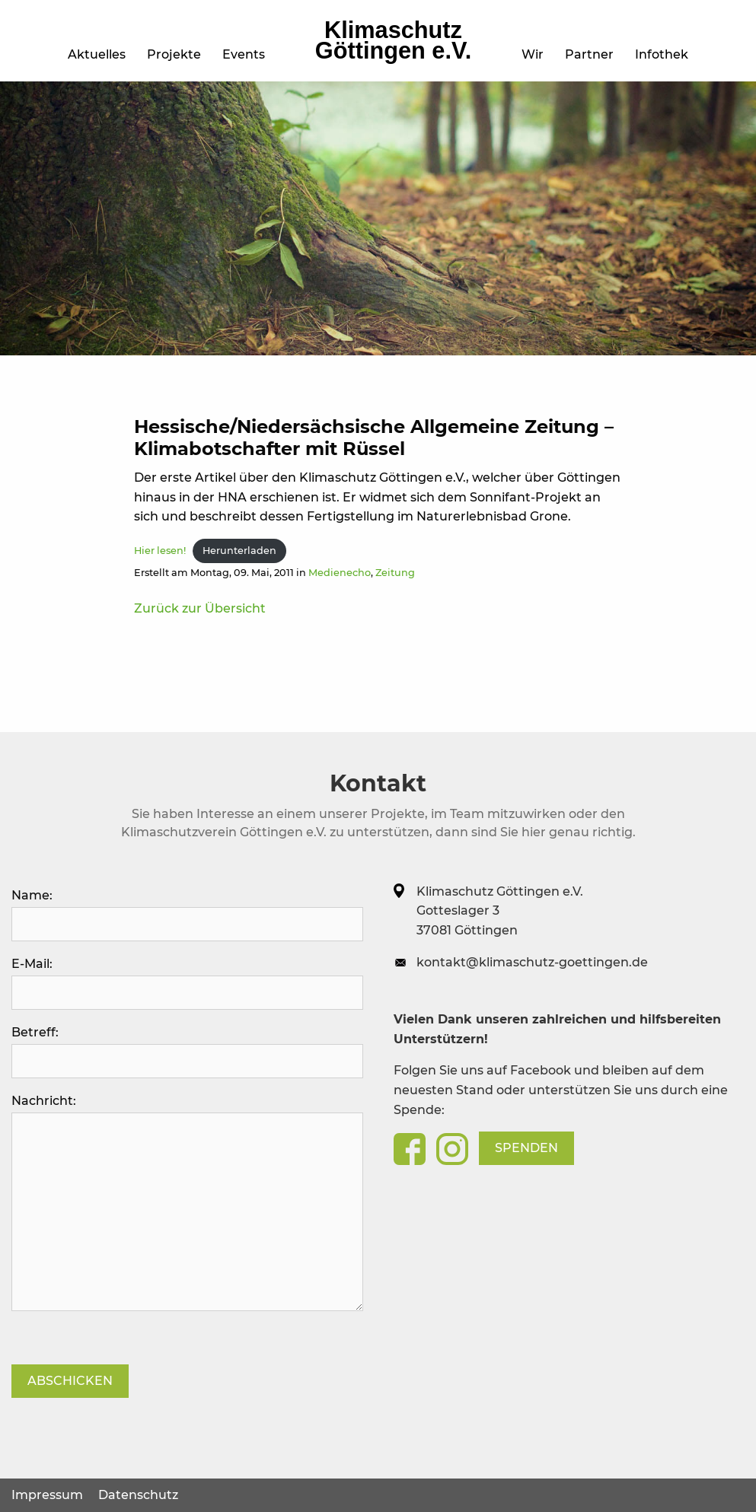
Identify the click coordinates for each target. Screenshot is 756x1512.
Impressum (47, 1495)
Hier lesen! (160, 550)
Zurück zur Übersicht (200, 608)
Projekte (174, 54)
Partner (589, 54)
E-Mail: (187, 983)
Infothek (661, 54)
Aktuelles (97, 54)
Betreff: (187, 1051)
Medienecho (339, 572)
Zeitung (395, 572)
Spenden (526, 1148)
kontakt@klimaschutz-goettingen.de (532, 962)
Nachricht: (187, 1202)
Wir (533, 54)
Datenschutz (138, 1495)
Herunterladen (239, 550)
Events (243, 54)
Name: (187, 914)
